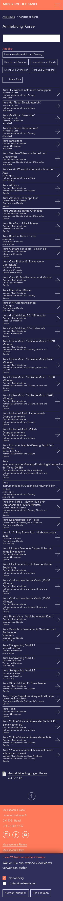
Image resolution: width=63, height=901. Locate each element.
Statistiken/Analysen (22, 883)
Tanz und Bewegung (43, 70)
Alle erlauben (41, 893)
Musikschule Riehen (15, 844)
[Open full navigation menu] (57, 5)
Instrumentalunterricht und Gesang (23, 54)
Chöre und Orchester (16, 70)
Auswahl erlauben (16, 893)
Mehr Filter (12, 79)
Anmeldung (9, 17)
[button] (31, 796)
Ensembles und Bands (44, 62)
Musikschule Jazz (13, 850)
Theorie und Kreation (15, 62)
